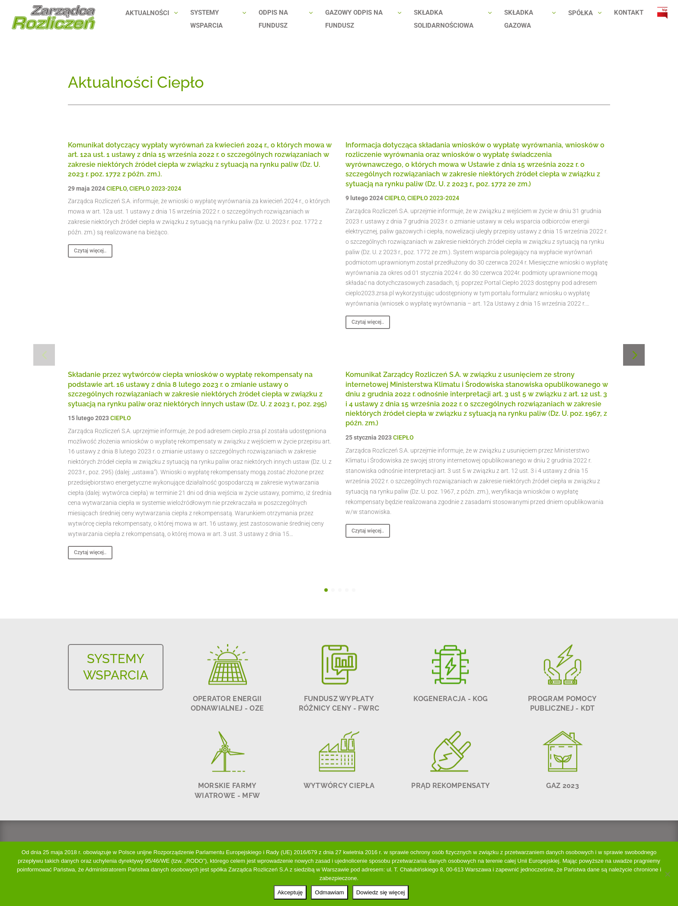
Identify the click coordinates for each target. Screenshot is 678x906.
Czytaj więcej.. (90, 251)
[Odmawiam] (667, 874)
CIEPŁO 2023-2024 (155, 188)
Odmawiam (329, 892)
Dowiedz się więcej (380, 892)
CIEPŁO (116, 188)
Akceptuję (290, 892)
